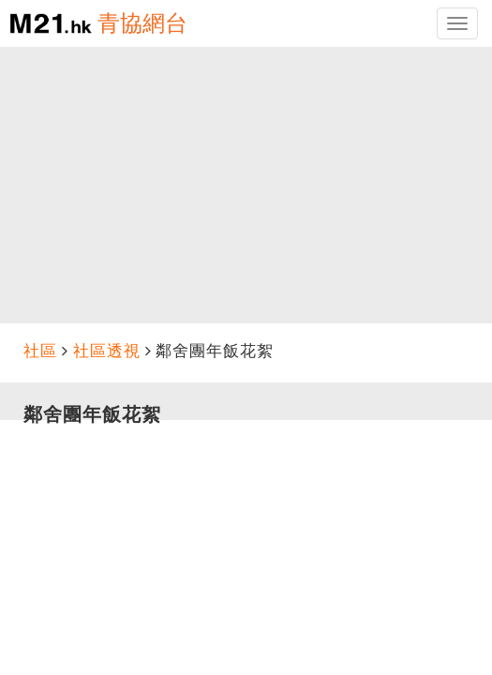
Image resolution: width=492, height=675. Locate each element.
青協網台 (142, 23)
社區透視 (107, 351)
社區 (40, 351)
